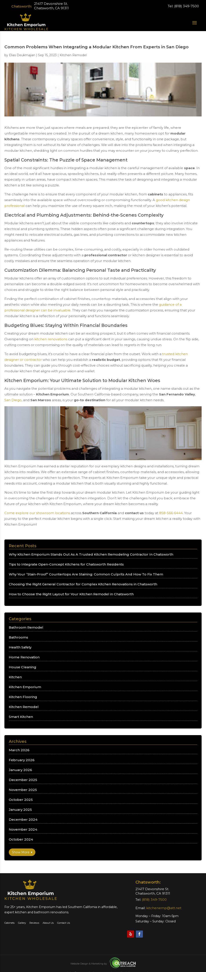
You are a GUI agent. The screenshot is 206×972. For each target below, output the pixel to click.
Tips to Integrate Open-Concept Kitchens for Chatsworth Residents (66, 564)
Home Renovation (24, 657)
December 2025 (23, 780)
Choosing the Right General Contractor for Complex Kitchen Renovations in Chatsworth (83, 584)
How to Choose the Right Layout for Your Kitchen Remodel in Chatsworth (71, 594)
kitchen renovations (50, 339)
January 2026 (20, 770)
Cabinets (9, 922)
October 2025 (21, 800)
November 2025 (23, 790)
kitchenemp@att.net (163, 908)
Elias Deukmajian (22, 55)
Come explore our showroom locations (37, 513)
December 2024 (23, 819)
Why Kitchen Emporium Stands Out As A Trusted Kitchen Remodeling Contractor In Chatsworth (91, 554)
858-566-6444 (171, 513)
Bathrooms (18, 637)
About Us (48, 922)
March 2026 (19, 750)
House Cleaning (22, 667)
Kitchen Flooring (23, 697)
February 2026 (22, 760)
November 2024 (23, 829)
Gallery (22, 922)
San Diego (13, 400)
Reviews (34, 922)
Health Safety (20, 647)
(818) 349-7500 (186, 6)
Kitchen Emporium (25, 687)
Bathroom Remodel (26, 627)
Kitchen (15, 677)
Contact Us (63, 922)
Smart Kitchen (21, 717)
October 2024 (21, 839)
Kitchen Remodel (73, 55)
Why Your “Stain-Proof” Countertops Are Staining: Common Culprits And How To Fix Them (86, 574)
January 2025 (20, 809)
